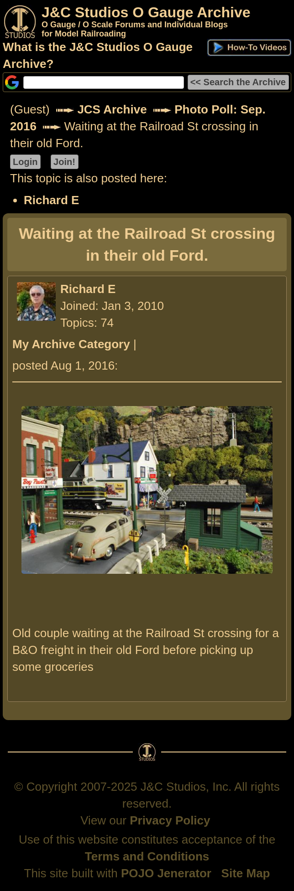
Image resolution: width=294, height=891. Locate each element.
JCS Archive (112, 109)
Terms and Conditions (147, 856)
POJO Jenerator (166, 873)
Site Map (245, 873)
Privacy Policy (170, 820)
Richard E (51, 200)
